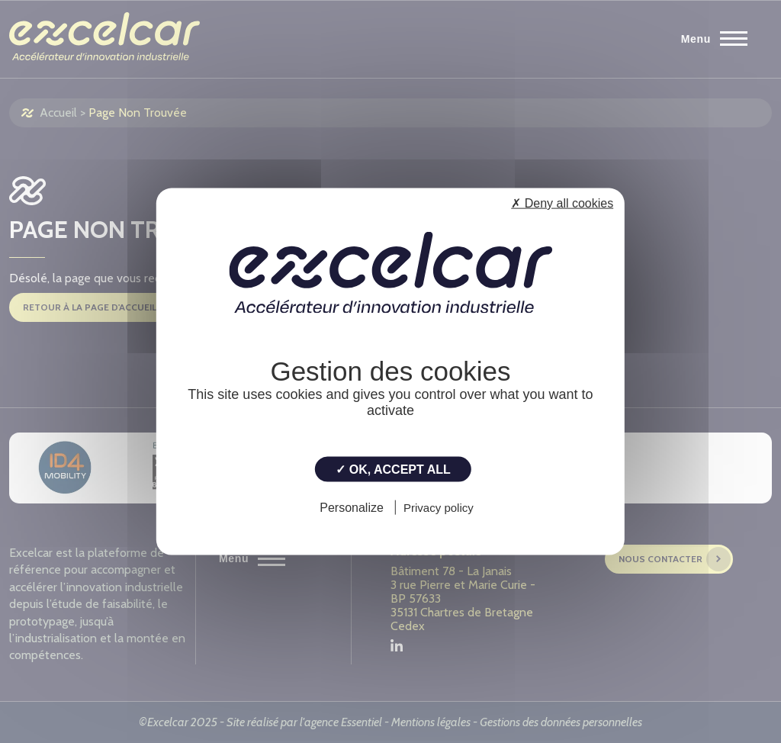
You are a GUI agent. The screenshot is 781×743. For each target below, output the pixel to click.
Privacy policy (438, 506)
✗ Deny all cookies (562, 203)
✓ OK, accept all (393, 469)
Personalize (352, 506)
